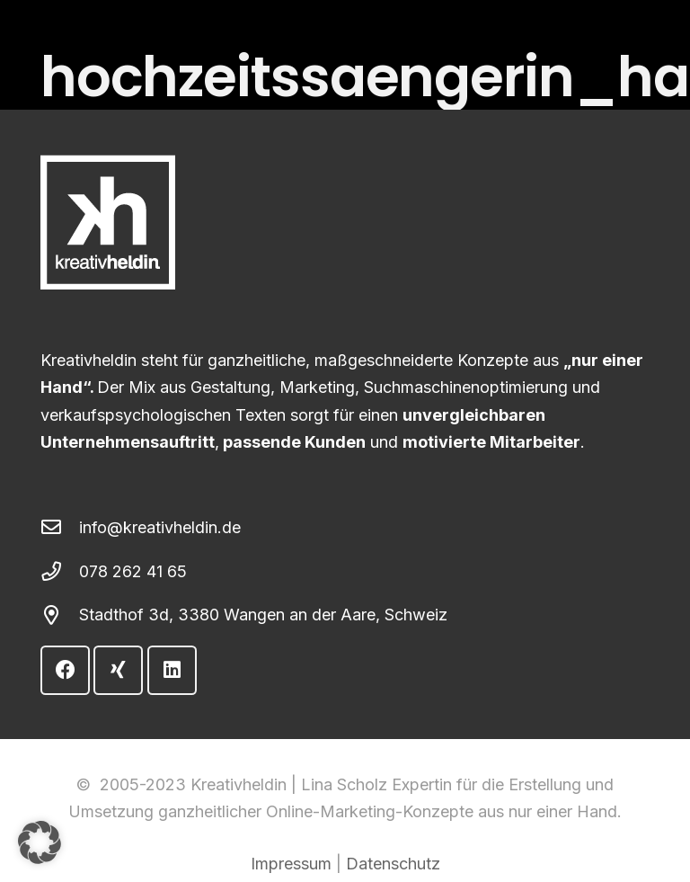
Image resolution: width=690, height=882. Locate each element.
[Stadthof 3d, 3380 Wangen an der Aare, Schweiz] (59, 616)
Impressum (291, 863)
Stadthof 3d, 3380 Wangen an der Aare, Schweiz (263, 614)
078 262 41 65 (133, 571)
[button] (39, 842)
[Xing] (118, 670)
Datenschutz (393, 863)
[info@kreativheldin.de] (59, 528)
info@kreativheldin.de (160, 527)
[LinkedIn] (172, 670)
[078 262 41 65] (59, 572)
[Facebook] (65, 670)
